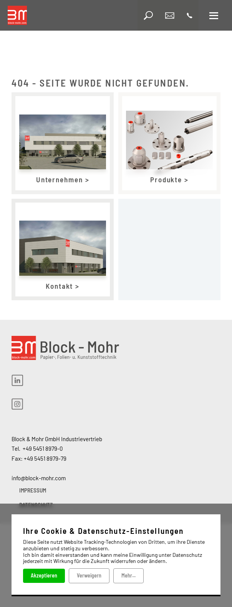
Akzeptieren (44, 575)
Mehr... (128, 575)
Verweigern (89, 575)
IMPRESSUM (32, 490)
